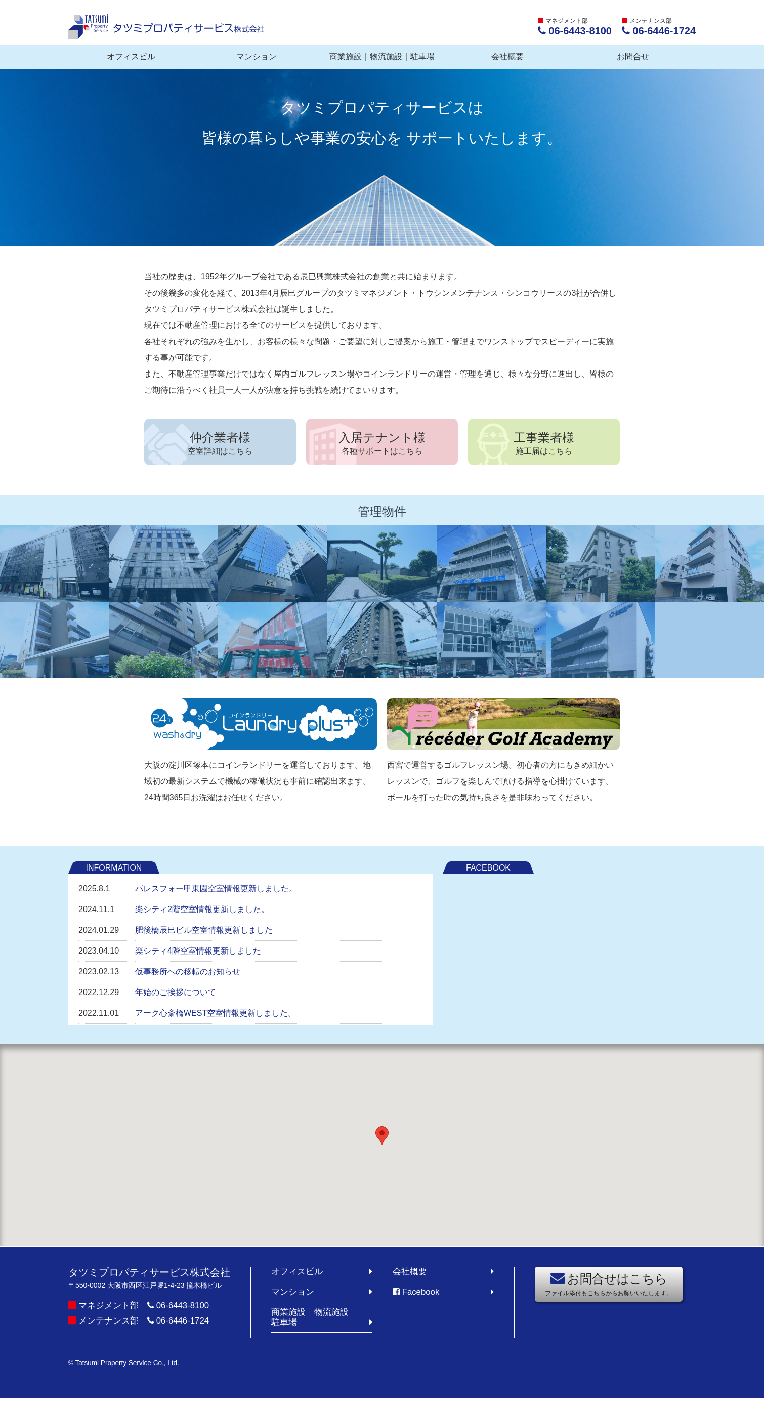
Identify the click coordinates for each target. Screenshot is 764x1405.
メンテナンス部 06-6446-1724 (148, 1324)
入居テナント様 (382, 445)
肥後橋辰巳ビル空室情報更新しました (204, 934)
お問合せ (633, 56)
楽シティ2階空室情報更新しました (198, 914)
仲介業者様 (220, 445)
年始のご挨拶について (175, 997)
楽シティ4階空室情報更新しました (198, 955)
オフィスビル (131, 56)
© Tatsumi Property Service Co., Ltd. (133, 1369)
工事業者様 (544, 445)
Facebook (418, 1297)
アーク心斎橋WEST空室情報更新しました (211, 1017)
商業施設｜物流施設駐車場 (312, 1323)
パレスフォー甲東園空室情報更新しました (212, 893)
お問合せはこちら (608, 1288)
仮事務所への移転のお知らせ (187, 976)
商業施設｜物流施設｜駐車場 (382, 56)
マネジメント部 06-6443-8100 (148, 1309)
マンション (256, 56)
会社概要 (507, 56)
